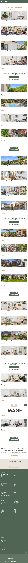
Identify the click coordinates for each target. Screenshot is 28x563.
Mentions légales (10, 558)
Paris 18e (15, 512)
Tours (14, 485)
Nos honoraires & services (4, 536)
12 (22, 448)
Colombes (15, 499)
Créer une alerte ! (18, 7)
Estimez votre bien (3, 523)
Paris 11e (2, 509)
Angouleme (2, 475)
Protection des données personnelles (10, 561)
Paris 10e (15, 508)
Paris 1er (15, 513)
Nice (14, 493)
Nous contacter (3, 542)
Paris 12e (15, 509)
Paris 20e (2, 514)
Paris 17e (2, 512)
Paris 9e (2, 519)
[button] (26, 1)
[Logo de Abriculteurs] (5, 1)
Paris (2, 508)
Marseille (15, 492)
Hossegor (15, 477)
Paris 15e (2, 511)
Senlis (2, 504)
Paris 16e (15, 511)
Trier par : (10, 9)
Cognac (2, 477)
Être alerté (2, 537)
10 (18, 448)
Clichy (2, 499)
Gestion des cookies (10, 556)
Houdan (2, 501)
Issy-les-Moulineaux (16, 501)
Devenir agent (3, 541)
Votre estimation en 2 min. (14, 77)
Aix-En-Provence (3, 492)
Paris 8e (15, 518)
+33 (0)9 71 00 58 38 (3, 547)
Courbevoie (2, 500)
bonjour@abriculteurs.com (4, 548)
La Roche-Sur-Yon (16, 478)
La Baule (2, 478)
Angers (2, 484)
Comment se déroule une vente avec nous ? (7, 524)
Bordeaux (2, 476)
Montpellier (2, 493)
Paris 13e (2, 510)
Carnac (15, 476)
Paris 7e (2, 518)
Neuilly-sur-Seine (16, 502)
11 (20, 448)
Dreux (14, 500)
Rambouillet (15, 503)
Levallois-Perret (3, 502)
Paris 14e (15, 510)
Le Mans (15, 484)
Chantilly (15, 498)
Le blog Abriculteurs (3, 540)
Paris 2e (15, 514)
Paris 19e (2, 513)
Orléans (2, 485)
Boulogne (2, 498)
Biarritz (15, 475)
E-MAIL (9, 466)
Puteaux (2, 503)
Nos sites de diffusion (4, 528)
